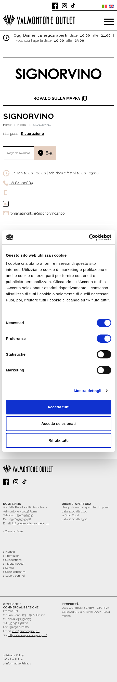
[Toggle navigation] (109, 22)
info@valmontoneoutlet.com (30, 523)
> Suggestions (12, 560)
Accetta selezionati (58, 423)
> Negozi (9, 551)
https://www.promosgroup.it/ (27, 635)
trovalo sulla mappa (59, 98)
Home (7, 125)
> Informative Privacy (17, 663)
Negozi (22, 125)
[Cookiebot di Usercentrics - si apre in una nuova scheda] (89, 237)
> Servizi (8, 567)
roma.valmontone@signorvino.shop (37, 213)
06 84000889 (21, 183)
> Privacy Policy (13, 655)
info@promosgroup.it (26, 631)
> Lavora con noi (14, 575)
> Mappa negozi (13, 563)
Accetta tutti (58, 407)
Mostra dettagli (87, 390)
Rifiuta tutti (58, 440)
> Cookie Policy (13, 659)
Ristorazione (32, 134)
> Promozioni (11, 556)
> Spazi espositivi (14, 572)
